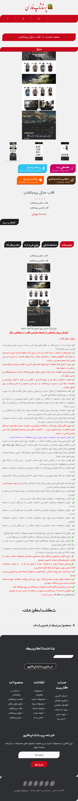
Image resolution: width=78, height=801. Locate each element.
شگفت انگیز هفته (39, 609)
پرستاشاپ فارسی (21, 790)
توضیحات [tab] (66, 244)
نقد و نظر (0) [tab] (13, 244)
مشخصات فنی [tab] (50, 244)
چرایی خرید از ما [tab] (31, 244)
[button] (23, 19)
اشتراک (39, 764)
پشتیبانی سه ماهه (64, 594)
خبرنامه (63, 464)
